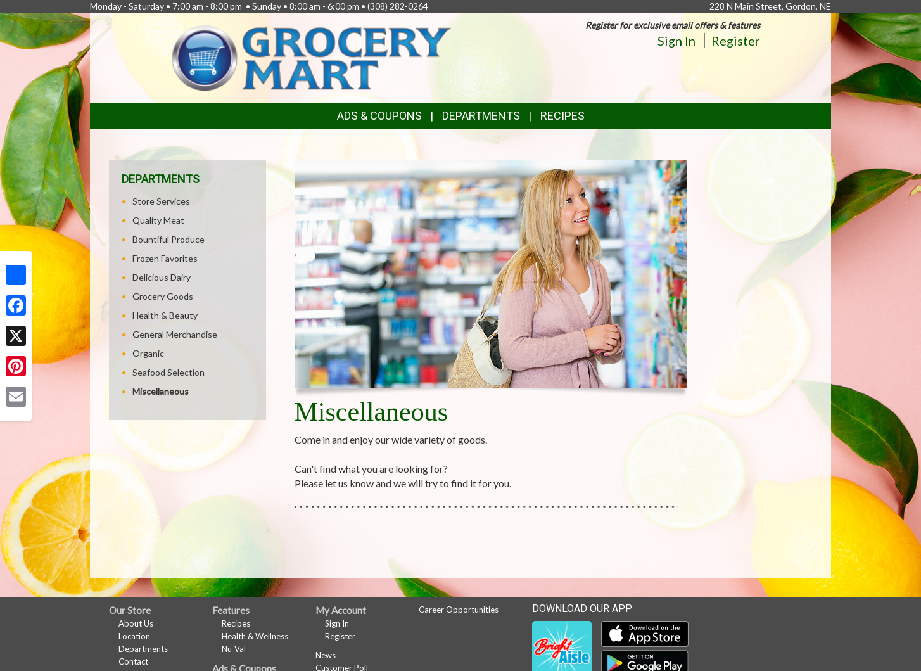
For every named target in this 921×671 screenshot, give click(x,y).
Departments (143, 649)
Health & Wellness (255, 636)
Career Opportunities (459, 609)
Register (735, 40)
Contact (133, 661)
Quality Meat (158, 220)
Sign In (676, 40)
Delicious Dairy (161, 277)
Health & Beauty (165, 315)
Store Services (161, 201)
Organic (148, 353)
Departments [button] (481, 115)
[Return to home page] (311, 56)
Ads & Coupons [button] (379, 115)
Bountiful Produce (168, 239)
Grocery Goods (162, 296)
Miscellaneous (160, 391)
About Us (135, 623)
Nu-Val (234, 649)
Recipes (562, 115)
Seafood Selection (168, 372)
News (325, 655)
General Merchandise (174, 334)
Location (134, 636)
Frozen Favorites (165, 258)
